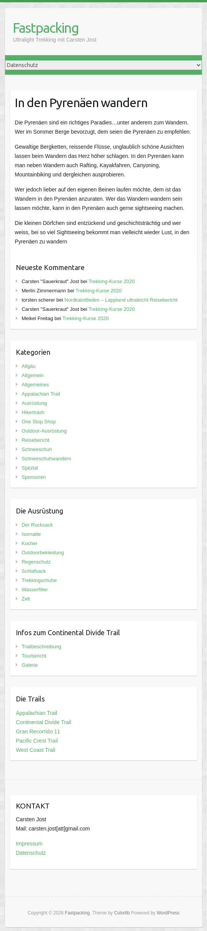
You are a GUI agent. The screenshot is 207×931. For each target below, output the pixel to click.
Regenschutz (36, 562)
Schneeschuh (37, 449)
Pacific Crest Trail (37, 741)
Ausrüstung (34, 403)
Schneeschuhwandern (46, 458)
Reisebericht (35, 440)
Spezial (30, 468)
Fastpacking (45, 27)
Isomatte (31, 534)
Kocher (29, 543)
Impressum (29, 843)
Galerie (30, 665)
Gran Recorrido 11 (38, 731)
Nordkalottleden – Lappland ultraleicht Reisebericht (121, 300)
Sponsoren (34, 477)
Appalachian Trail (41, 394)
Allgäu (28, 366)
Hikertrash (33, 412)
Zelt (26, 599)
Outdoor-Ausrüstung (44, 431)
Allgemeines (35, 384)
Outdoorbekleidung (43, 552)
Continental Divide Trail (43, 722)
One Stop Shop (39, 421)
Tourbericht (34, 656)
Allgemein (32, 375)
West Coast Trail (35, 750)
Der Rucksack (37, 525)
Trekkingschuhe (39, 580)
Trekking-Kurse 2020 (111, 281)
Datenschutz (31, 853)
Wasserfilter (35, 589)
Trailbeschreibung (41, 646)
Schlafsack (34, 571)
